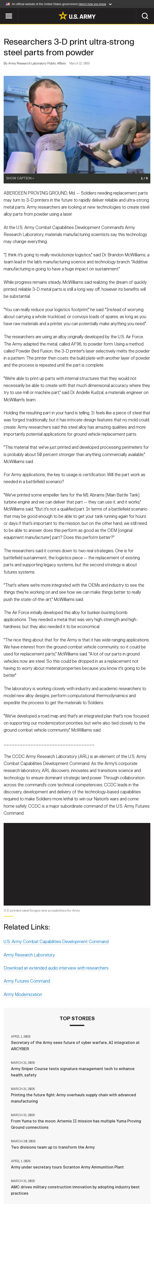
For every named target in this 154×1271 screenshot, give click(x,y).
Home (9, 1246)
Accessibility (119, 1246)
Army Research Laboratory (29, 955)
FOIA (145, 1246)
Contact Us (32, 1246)
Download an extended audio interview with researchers (56, 968)
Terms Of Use (86, 1246)
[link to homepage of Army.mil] (77, 15)
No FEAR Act (53, 1253)
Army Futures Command (27, 982)
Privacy (58, 1246)
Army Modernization (23, 995)
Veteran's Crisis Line (91, 1253)
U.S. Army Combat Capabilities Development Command (56, 942)
